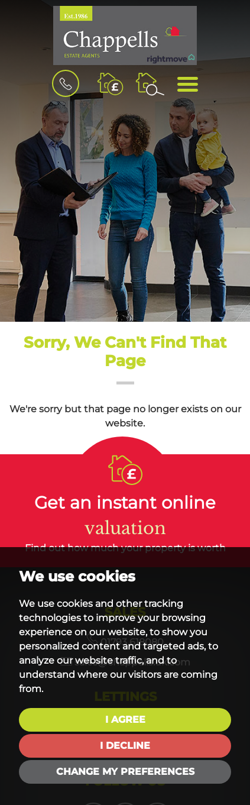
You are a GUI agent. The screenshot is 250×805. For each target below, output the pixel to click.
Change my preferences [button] (125, 771)
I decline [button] (125, 745)
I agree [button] (125, 719)
